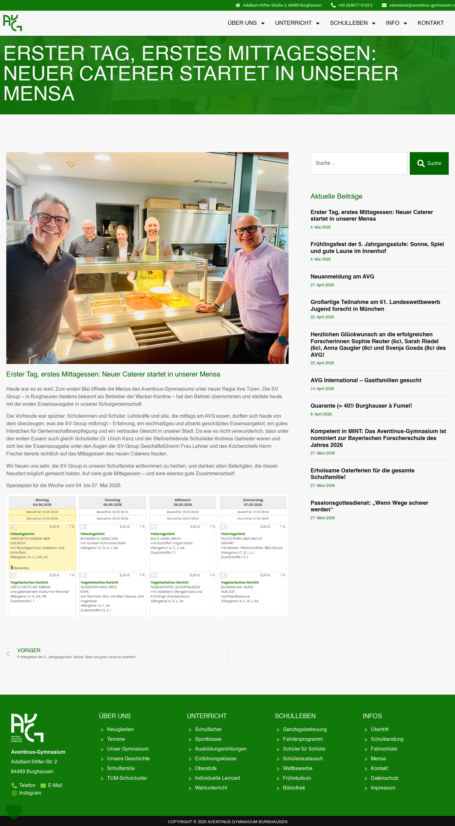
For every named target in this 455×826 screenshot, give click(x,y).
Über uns (247, 23)
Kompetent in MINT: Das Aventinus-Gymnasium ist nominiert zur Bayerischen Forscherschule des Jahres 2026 (378, 438)
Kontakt (431, 23)
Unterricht (298, 23)
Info (397, 23)
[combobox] (359, 163)
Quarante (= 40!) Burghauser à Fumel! (361, 406)
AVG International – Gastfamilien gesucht (366, 380)
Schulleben (353, 23)
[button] (14, 812)
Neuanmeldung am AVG (342, 277)
